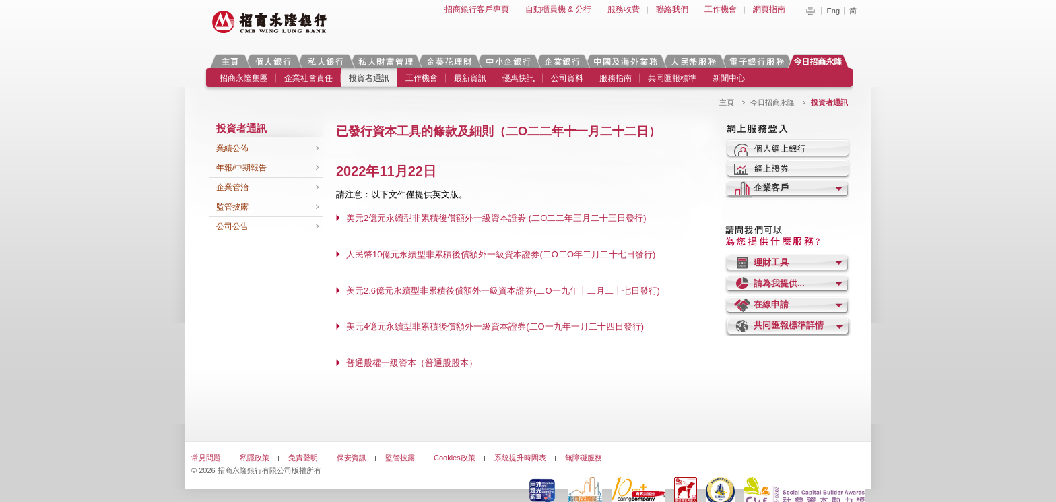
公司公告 (232, 226)
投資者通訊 (369, 78)
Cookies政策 (454, 457)
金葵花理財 (449, 61)
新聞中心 (729, 78)
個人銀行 (273, 61)
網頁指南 (769, 9)
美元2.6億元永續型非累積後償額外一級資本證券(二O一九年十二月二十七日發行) (503, 291)
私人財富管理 (385, 61)
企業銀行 (562, 61)
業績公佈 (232, 148)
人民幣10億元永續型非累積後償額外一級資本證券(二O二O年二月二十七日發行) (500, 254)
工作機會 (720, 9)
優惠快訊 (518, 78)
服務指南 (615, 78)
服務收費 (623, 9)
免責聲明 (303, 457)
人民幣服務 (693, 61)
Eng (833, 11)
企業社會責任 (308, 78)
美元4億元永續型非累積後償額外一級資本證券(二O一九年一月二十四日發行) (495, 326)
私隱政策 (254, 457)
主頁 (230, 61)
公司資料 (567, 78)
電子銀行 (756, 61)
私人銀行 (325, 61)
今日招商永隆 (820, 61)
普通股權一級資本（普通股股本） (411, 363)
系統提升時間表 (520, 457)
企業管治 (232, 187)
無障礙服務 (583, 457)
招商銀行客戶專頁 (476, 9)
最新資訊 (470, 78)
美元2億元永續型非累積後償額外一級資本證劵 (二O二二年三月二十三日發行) (496, 218)
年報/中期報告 (241, 167)
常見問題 (206, 457)
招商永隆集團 (244, 78)
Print (810, 11)
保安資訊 (351, 457)
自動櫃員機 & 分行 (558, 9)
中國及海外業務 (625, 61)
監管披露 (232, 207)
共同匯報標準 (672, 78)
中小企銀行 (508, 61)
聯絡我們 (672, 9)
